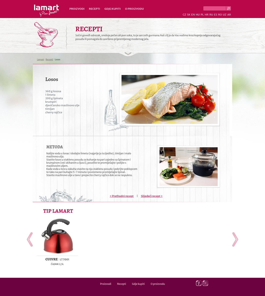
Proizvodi (77, 9)
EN (193, 14)
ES (215, 14)
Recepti (94, 9)
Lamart (46, 10)
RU (211, 14)
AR (229, 14)
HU (198, 14)
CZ (184, 14)
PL (202, 14)
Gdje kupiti (112, 9)
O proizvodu (134, 9)
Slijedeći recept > (152, 196)
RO (220, 14)
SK (188, 14)
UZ (224, 14)
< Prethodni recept (122, 196)
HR (206, 14)
